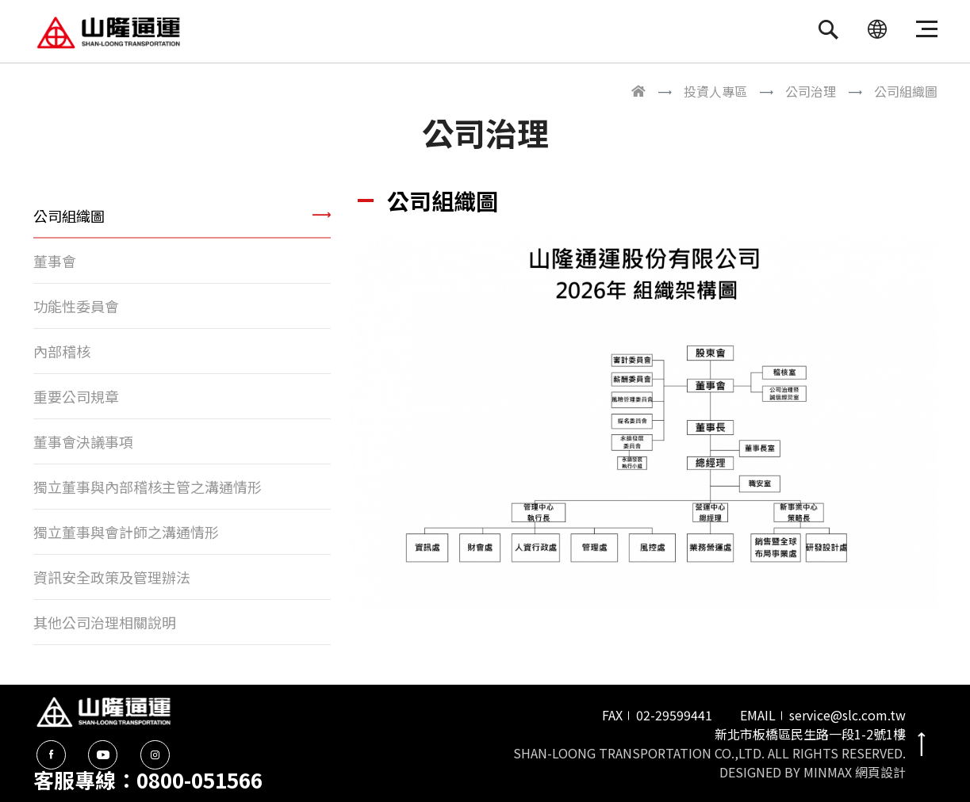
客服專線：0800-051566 (148, 779)
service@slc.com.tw (847, 714)
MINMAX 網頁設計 (854, 771)
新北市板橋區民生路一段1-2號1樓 (810, 733)
